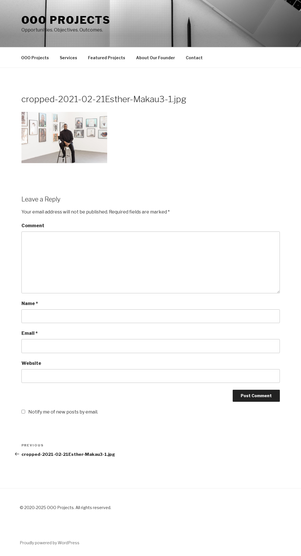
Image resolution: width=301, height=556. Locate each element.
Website (31, 363)
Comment (32, 225)
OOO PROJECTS (66, 20)
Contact (194, 57)
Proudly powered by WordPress (49, 542)
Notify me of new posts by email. (63, 412)
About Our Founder (155, 57)
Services (68, 57)
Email (29, 333)
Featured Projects (106, 57)
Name (29, 303)
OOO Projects (35, 57)
